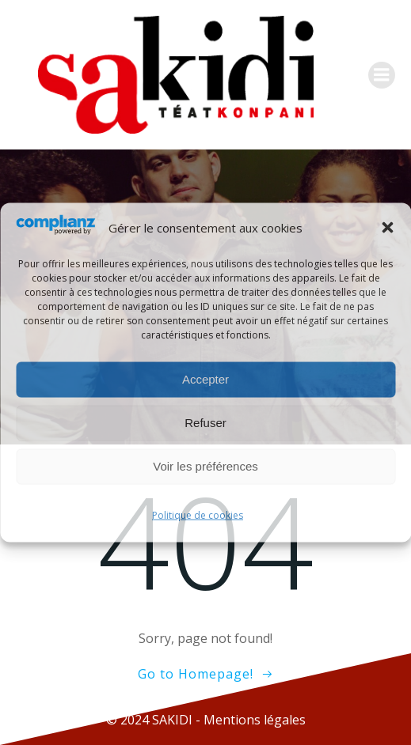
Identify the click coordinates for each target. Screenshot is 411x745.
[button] (387, 228)
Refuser (205, 422)
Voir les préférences (205, 466)
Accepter (205, 379)
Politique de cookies (197, 514)
